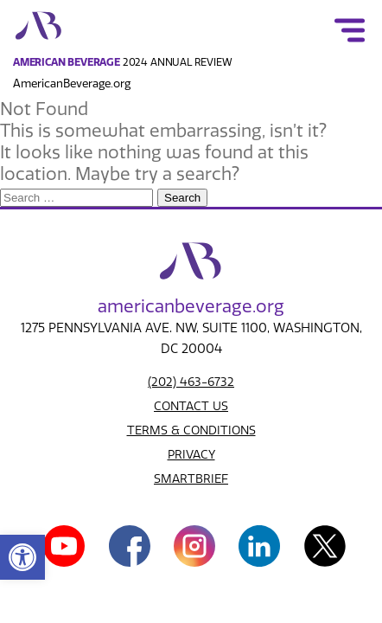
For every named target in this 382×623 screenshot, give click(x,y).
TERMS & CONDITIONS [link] (191, 430)
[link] (22, 557)
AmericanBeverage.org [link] (72, 83)
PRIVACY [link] (191, 454)
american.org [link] (191, 306)
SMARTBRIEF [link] (191, 479)
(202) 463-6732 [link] (191, 382)
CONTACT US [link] (191, 406)
